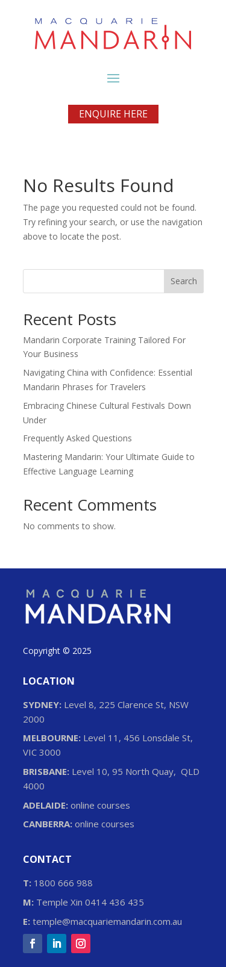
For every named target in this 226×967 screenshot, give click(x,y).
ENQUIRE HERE (113, 113)
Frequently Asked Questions (77, 438)
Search (184, 281)
